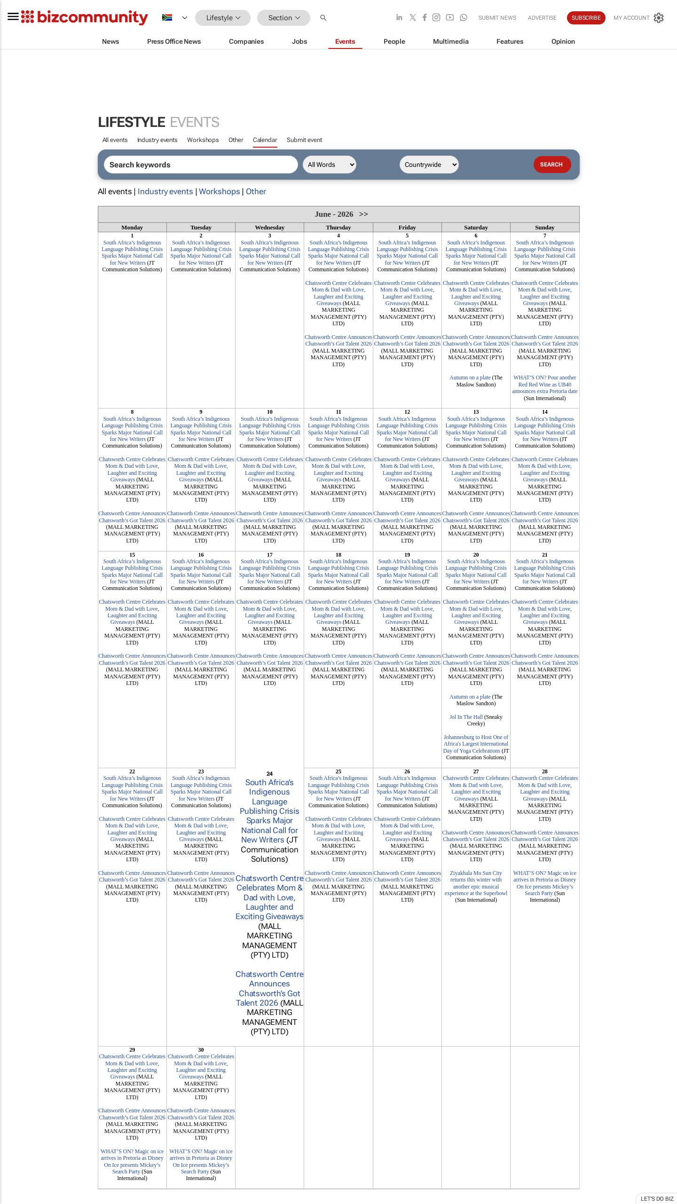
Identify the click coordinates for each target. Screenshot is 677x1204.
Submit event (304, 139)
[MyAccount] (639, 17)
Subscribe (586, 18)
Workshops (203, 139)
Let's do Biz (657, 1199)
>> (363, 214)
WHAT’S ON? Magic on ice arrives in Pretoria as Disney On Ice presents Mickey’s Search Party (544, 883)
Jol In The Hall (466, 717)
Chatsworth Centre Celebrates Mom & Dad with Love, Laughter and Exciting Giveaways (338, 293)
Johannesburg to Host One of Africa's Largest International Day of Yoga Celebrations (475, 744)
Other (236, 139)
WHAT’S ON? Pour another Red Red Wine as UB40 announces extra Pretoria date (544, 384)
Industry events (157, 139)
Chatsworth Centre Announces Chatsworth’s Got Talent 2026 (338, 340)
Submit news (497, 18)
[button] (324, 18)
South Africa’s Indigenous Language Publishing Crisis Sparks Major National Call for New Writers (132, 252)
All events (115, 139)
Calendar (265, 139)
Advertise (542, 18)
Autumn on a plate (469, 377)
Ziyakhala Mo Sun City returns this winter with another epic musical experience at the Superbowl (476, 883)
